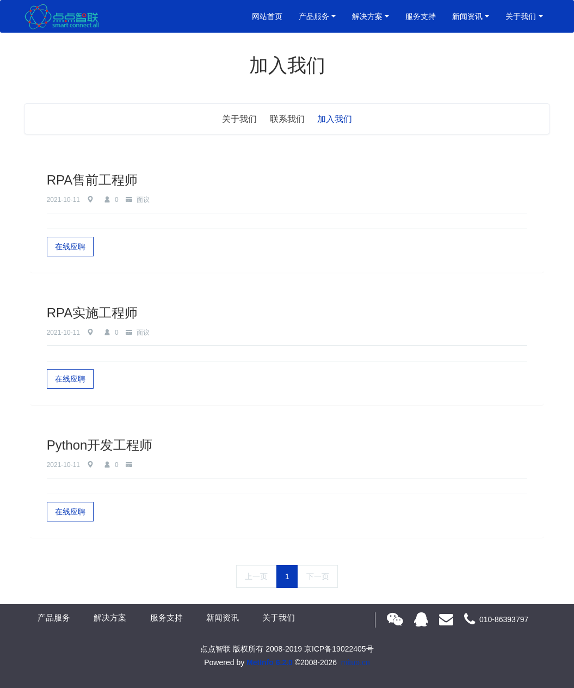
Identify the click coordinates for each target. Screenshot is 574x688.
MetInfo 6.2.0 (269, 662)
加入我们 (334, 119)
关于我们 (520, 16)
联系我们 (287, 119)
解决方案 (367, 16)
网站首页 (267, 16)
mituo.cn (355, 662)
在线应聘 (70, 246)
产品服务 (314, 16)
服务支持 (420, 16)
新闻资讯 (467, 16)
